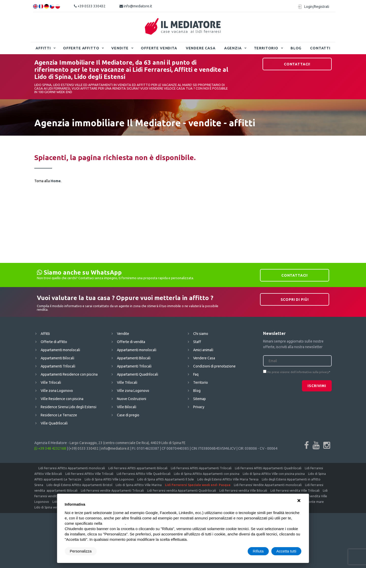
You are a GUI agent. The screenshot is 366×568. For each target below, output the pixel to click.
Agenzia (233, 48)
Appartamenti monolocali (60, 350)
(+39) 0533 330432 (84, 448)
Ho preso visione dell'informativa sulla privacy (298, 372)
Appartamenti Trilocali (58, 366)
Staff (197, 342)
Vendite (120, 48)
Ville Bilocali (126, 407)
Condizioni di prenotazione (214, 366)
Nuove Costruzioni (131, 399)
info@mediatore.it (135, 6)
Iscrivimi (317, 386)
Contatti (320, 48)
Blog (296, 48)
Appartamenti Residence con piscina (69, 374)
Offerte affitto (81, 48)
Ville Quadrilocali (54, 423)
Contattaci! (297, 64)
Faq (196, 374)
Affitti (43, 48)
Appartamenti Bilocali (57, 358)
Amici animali (203, 350)
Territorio (266, 48)
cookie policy (114, 523)
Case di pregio (128, 415)
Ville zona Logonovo (57, 391)
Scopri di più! (295, 299)
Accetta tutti (286, 551)
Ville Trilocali (51, 382)
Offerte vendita (159, 48)
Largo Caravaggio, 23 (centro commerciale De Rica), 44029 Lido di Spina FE (128, 443)
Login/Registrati (316, 7)
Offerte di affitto (54, 342)
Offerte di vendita (131, 342)
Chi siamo (200, 334)
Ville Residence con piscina (62, 399)
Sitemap (199, 399)
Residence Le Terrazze (59, 415)
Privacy (198, 407)
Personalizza (81, 551)
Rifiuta (258, 551)
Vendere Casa (201, 48)
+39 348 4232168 (50, 448)
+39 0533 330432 (89, 6)
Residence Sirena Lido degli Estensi (68, 407)
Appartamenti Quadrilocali (137, 374)
